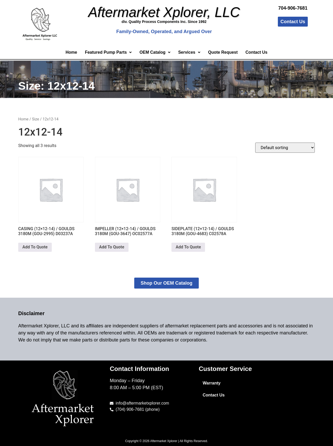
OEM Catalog (154, 52)
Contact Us (256, 52)
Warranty (212, 383)
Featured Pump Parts (108, 52)
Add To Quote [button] (35, 247)
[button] (108, 52)
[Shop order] (285, 148)
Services (189, 52)
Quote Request (223, 52)
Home (71, 52)
